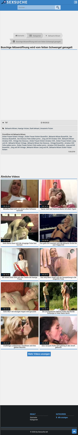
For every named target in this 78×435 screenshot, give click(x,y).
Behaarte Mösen (11, 128)
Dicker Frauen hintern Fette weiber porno (32, 145)
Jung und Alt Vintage (18, 147)
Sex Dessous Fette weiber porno (29, 139)
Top (74, 431)
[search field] (36, 7)
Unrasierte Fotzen (46, 128)
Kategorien (34, 420)
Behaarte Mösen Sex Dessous (38, 143)
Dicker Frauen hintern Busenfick (36, 137)
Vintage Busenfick (57, 143)
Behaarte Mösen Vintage (18, 143)
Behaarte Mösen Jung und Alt (38, 147)
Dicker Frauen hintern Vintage (13, 137)
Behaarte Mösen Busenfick (59, 137)
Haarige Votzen (23, 128)
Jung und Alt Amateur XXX (51, 139)
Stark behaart (34, 128)
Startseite (33, 417)
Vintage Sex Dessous (21, 141)
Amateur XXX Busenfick (56, 145)
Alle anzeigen (63, 417)
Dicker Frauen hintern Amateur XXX (42, 141)
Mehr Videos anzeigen (39, 354)
